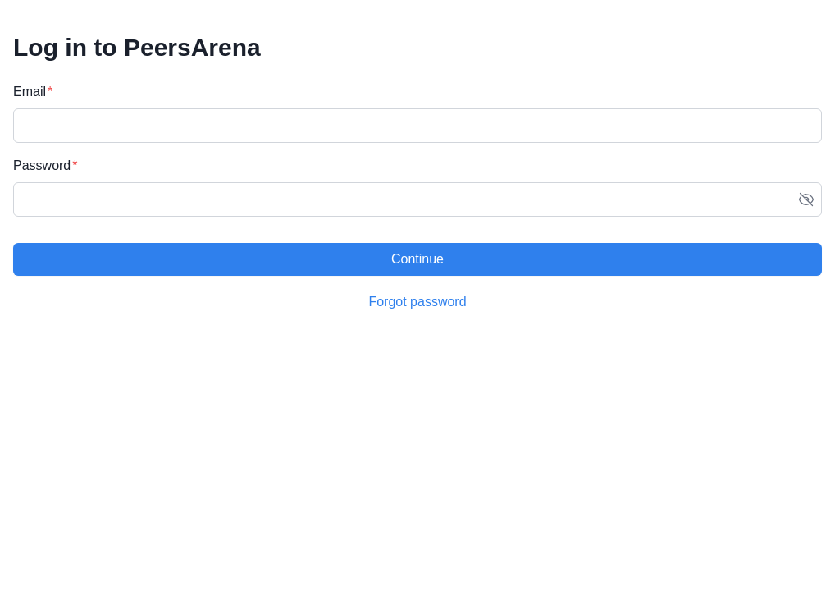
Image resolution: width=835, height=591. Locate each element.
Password (42, 165)
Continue (417, 259)
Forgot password (417, 302)
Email (29, 91)
